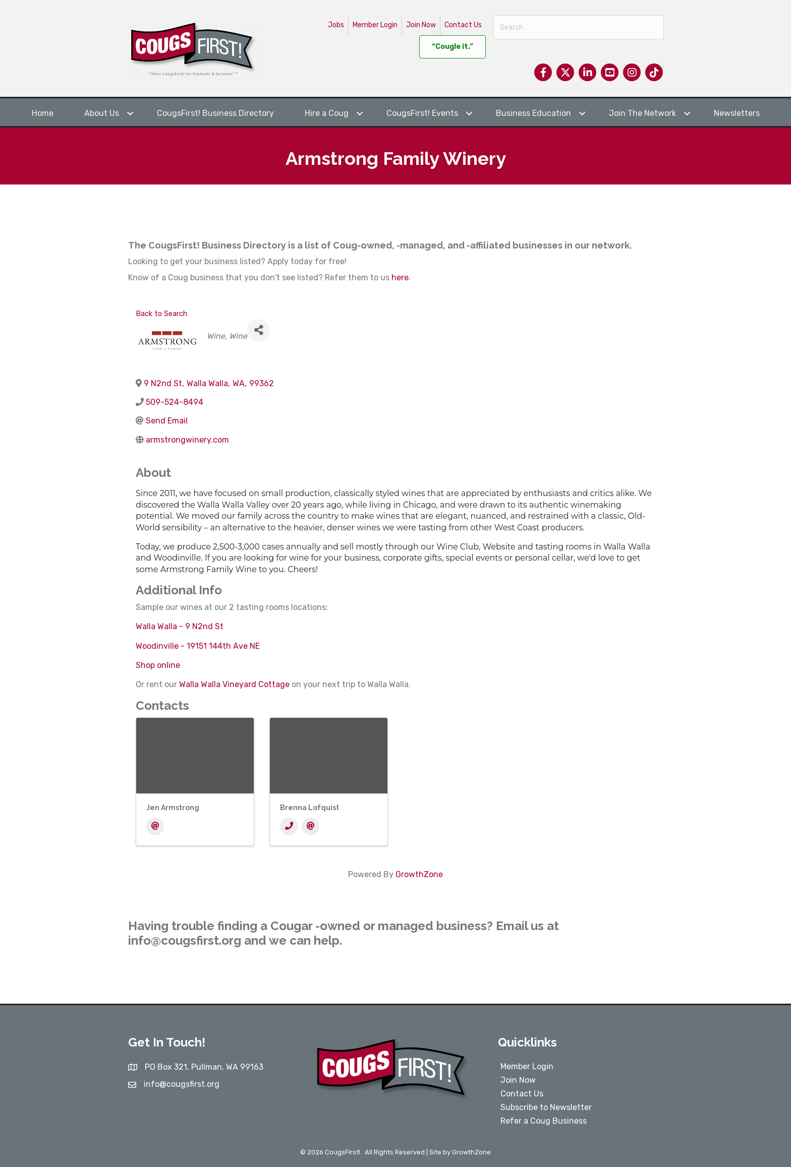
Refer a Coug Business (543, 1121)
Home (42, 113)
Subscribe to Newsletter (546, 1107)
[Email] (155, 826)
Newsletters (737, 113)
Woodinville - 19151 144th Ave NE (198, 646)
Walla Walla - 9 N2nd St (179, 626)
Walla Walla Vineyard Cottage (234, 684)
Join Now (421, 25)
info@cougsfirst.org (184, 940)
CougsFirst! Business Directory (215, 113)
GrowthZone (419, 874)
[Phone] (289, 826)
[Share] (258, 330)
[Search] (578, 27)
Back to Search (161, 314)
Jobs (336, 25)
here (400, 277)
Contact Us (463, 25)
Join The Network (642, 113)
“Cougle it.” (452, 46)
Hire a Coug (327, 113)
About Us (101, 113)
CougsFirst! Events (422, 113)
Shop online (158, 665)
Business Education (533, 113)
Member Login (375, 25)
